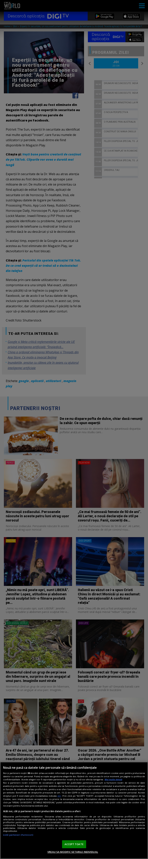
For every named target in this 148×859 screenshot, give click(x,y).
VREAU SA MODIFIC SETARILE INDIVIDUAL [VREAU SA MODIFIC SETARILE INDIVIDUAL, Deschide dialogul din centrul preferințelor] (72, 852)
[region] (74, 810)
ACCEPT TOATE (74, 844)
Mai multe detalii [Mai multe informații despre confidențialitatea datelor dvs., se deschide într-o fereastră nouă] (113, 779)
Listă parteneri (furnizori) (18, 834)
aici (59, 795)
